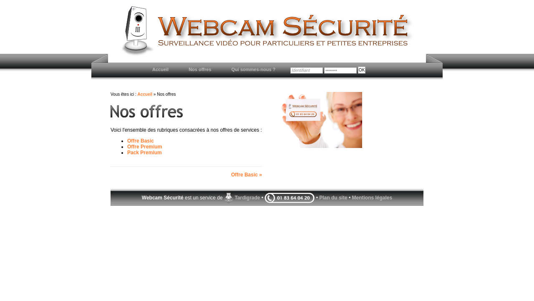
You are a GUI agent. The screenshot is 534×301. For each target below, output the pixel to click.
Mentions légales (372, 198)
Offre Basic (140, 141)
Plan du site (333, 198)
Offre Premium (144, 147)
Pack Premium (144, 153)
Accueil (144, 94)
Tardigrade (247, 198)
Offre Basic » (246, 175)
